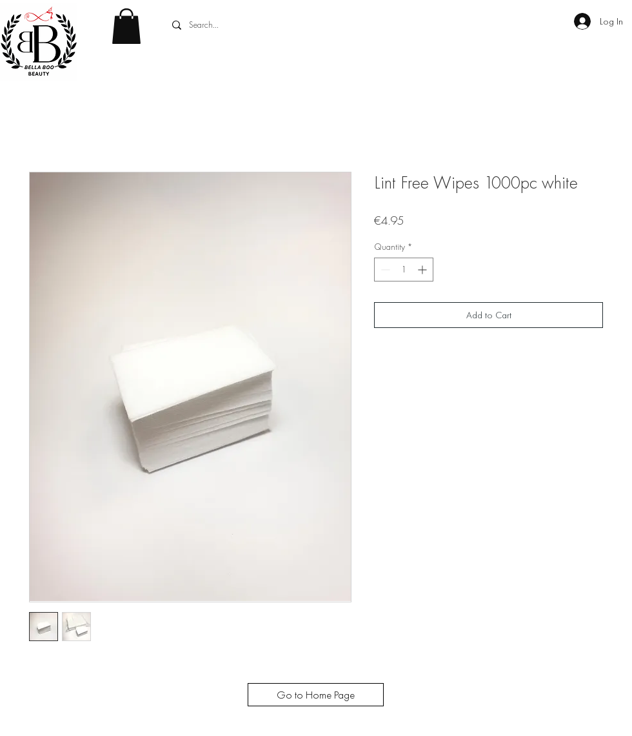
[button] (126, 26)
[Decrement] (384, 269)
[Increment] (423, 269)
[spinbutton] (403, 269)
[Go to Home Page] (316, 694)
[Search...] (265, 25)
